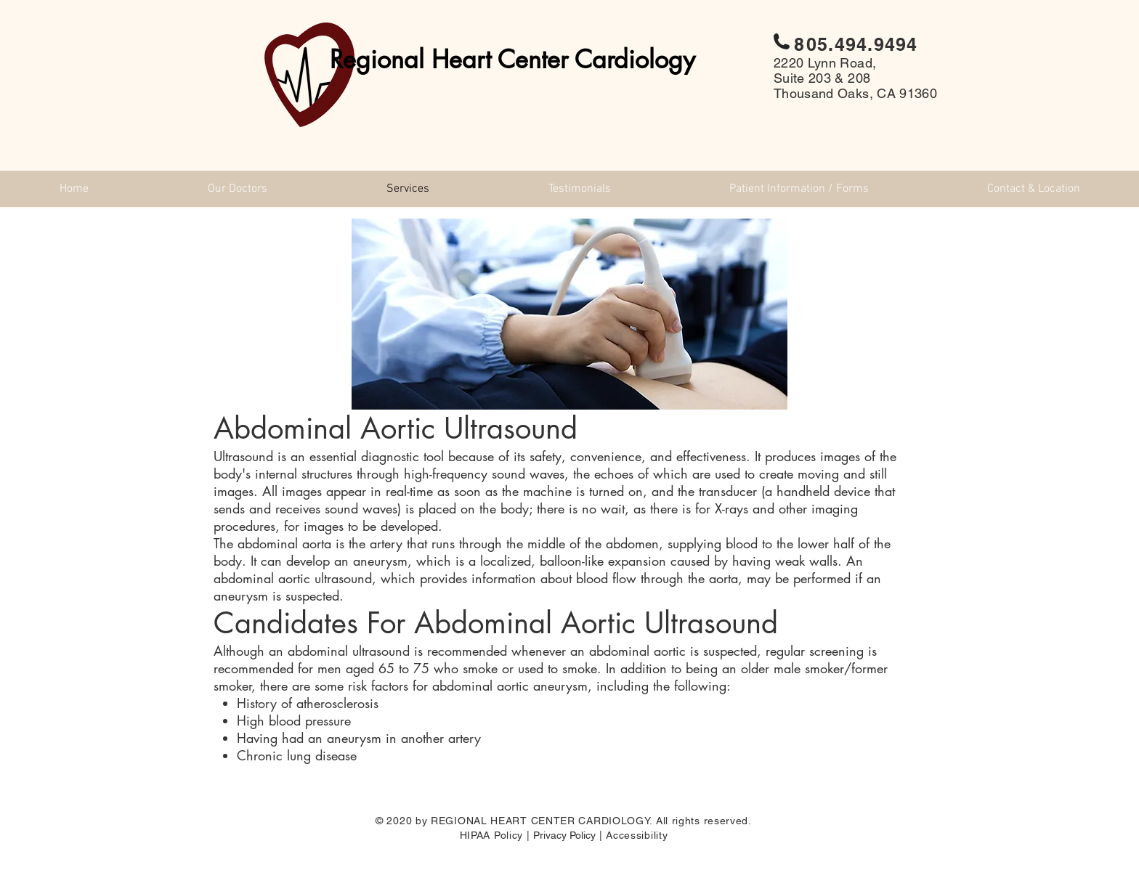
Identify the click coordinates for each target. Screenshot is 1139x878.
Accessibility (637, 835)
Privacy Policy (564, 835)
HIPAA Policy (491, 835)
